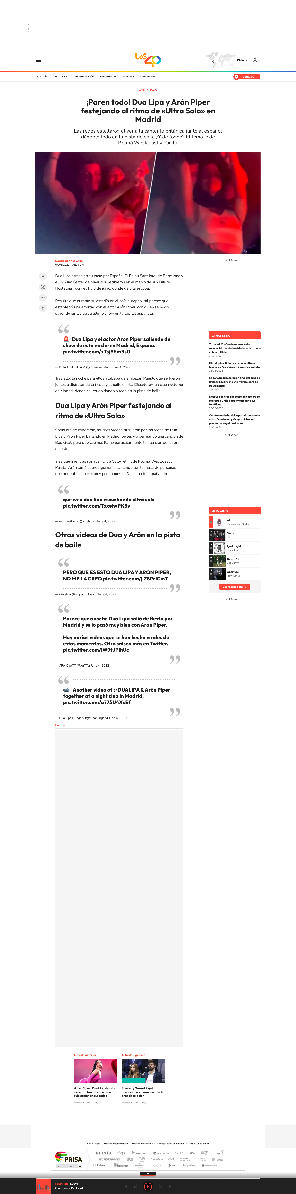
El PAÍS (103, 1153)
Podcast (128, 76)
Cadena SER (178, 1153)
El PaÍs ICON (156, 1164)
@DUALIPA (127, 689)
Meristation (208, 1164)
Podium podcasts (139, 1164)
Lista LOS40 (61, 76)
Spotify (164, 1117)
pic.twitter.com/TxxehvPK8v (96, 505)
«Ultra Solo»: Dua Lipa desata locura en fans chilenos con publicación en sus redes (94, 1092)
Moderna (120, 1164)
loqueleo (190, 1164)
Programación (84, 76)
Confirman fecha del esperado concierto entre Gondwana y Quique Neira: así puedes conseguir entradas (234, 419)
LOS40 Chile (148, 60)
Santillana (140, 1153)
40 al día (42, 76)
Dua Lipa (60, 725)
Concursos (147, 76)
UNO (130, 1158)
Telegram (43, 308)
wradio (141, 1158)
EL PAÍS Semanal (185, 1158)
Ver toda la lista (233, 586)
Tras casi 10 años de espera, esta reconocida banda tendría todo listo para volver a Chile (235, 348)
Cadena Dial (171, 1158)
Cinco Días (156, 1158)
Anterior (126, 1186)
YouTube (140, 1117)
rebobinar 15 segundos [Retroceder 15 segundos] (135, 1186)
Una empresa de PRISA (68, 1156)
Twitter (43, 287)
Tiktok (124, 1117)
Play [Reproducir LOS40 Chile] (148, 1186)
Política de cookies (142, 1143)
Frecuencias (108, 76)
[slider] (148, 1178)
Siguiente (170, 1186)
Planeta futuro (200, 1158)
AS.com (190, 1153)
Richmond (101, 1164)
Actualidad (148, 90)
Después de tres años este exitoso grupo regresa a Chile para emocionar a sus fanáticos (234, 400)
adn (203, 1153)
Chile (240, 60)
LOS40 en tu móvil (199, 1143)
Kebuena (214, 1158)
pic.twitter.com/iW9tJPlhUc (96, 650)
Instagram (132, 1117)
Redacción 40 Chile (69, 261)
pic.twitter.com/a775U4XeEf (97, 702)
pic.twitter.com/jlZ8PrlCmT (135, 578)
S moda (172, 1164)
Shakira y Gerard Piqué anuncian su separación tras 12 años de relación (142, 1092)
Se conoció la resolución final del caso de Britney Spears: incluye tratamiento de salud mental (234, 381)
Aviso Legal (93, 1143)
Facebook (43, 276)
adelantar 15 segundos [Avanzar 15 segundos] (160, 1186)
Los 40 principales (122, 1153)
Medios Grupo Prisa (68, 1166)
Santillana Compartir (161, 1153)
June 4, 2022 (121, 367)
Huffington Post (108, 1158)
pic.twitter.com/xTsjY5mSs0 (96, 351)
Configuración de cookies (170, 1143)
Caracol (218, 1153)
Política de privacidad (116, 1143)
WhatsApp (43, 297)
